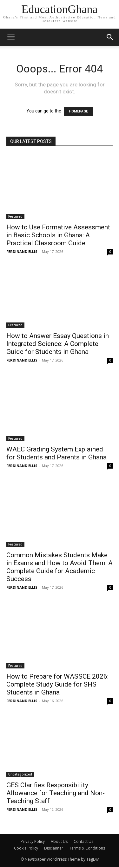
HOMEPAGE (78, 111)
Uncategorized (20, 774)
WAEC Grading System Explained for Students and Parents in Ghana (56, 453)
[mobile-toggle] (11, 37)
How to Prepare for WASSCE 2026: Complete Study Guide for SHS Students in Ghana (57, 684)
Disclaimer (53, 848)
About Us (59, 841)
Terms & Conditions (87, 848)
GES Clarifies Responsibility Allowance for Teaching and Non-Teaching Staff (55, 793)
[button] (110, 37)
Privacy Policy (33, 841)
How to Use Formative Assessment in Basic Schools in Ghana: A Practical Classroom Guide (58, 235)
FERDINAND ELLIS (21, 251)
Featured (15, 216)
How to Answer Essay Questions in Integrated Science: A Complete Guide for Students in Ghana (57, 344)
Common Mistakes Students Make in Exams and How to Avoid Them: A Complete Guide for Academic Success (59, 567)
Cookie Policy (26, 848)
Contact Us (83, 841)
